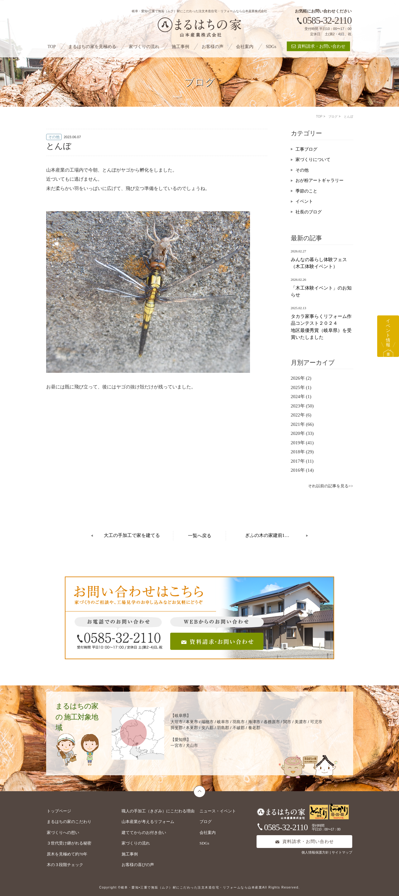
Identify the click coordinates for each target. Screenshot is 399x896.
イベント (304, 201)
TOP (52, 46)
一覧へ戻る (199, 535)
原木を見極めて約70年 (67, 854)
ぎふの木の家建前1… (267, 535)
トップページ (59, 811)
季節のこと (306, 191)
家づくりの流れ (144, 46)
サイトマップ (342, 852)
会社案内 (244, 46)
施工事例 (180, 46)
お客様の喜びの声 (138, 864)
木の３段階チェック (65, 864)
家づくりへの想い (63, 832)
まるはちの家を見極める (92, 46)
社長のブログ (309, 212)
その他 (302, 170)
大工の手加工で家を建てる (132, 535)
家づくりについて (313, 159)
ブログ (333, 116)
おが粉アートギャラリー (320, 180)
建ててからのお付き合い (144, 832)
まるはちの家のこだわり (69, 821)
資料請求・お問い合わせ (318, 46)
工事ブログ (306, 149)
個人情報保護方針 (315, 852)
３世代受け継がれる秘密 (69, 843)
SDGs (271, 46)
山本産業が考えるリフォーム (148, 821)
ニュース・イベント (218, 811)
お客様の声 (213, 46)
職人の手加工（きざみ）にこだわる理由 (158, 811)
